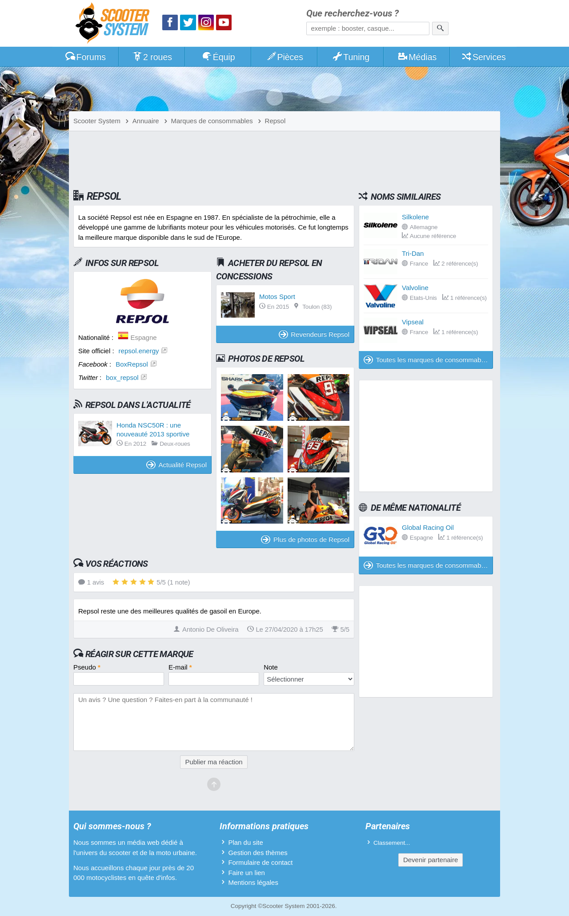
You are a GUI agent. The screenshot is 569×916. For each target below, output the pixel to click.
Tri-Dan (413, 253)
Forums (85, 57)
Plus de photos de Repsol (305, 539)
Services (483, 57)
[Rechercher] (440, 28)
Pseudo (86, 667)
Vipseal (413, 322)
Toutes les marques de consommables (427, 359)
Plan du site (245, 842)
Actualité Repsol (176, 464)
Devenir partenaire (430, 860)
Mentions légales (253, 882)
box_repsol (122, 377)
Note (271, 667)
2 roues (152, 57)
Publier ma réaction (213, 762)
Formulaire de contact (260, 862)
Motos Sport (277, 296)
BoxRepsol (132, 364)
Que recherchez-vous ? (352, 13)
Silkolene (415, 217)
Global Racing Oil (428, 527)
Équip (218, 57)
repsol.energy (139, 351)
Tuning (351, 57)
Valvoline (415, 287)
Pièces (284, 57)
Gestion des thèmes (257, 852)
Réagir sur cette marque (139, 654)
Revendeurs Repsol (314, 334)
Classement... (391, 842)
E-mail (180, 667)
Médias (417, 57)
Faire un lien (246, 872)
